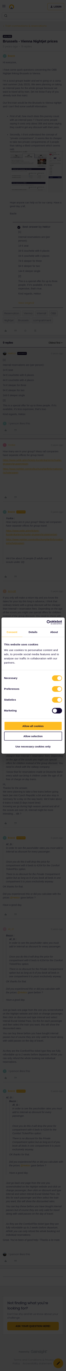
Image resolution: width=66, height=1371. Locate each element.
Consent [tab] (12, 632)
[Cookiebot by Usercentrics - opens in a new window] (47, 622)
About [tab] (54, 632)
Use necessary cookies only (33, 746)
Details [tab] (33, 632)
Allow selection (33, 736)
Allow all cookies (33, 725)
